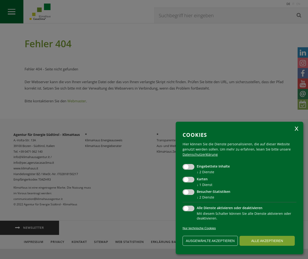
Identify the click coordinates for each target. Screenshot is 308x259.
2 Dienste (205, 172)
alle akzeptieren (267, 241)
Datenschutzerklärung (200, 154)
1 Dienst (204, 184)
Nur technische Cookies (199, 228)
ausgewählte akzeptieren (210, 241)
